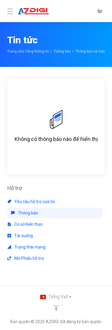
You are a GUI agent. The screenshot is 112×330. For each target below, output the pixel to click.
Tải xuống (20, 235)
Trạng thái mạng (26, 247)
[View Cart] (100, 11)
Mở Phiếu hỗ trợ (25, 258)
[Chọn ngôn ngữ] (56, 297)
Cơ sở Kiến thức (25, 224)
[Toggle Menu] (9, 11)
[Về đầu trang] (56, 308)
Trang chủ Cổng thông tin (28, 51)
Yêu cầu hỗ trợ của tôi (31, 201)
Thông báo (62, 51)
